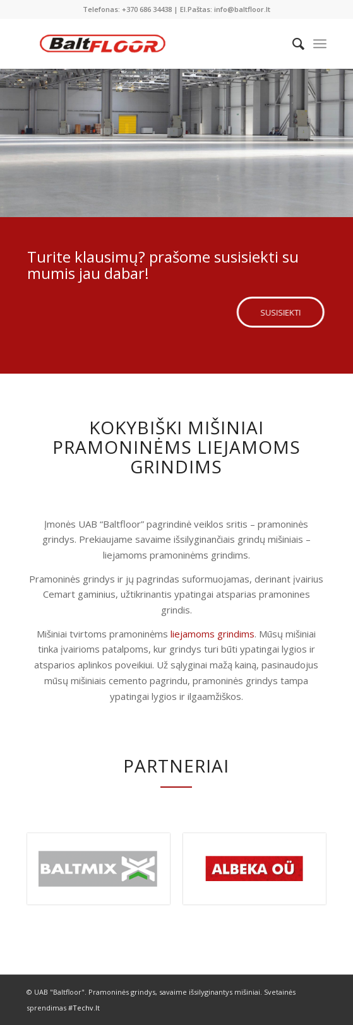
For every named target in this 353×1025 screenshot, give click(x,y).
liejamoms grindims (212, 633)
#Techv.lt (84, 1007)
